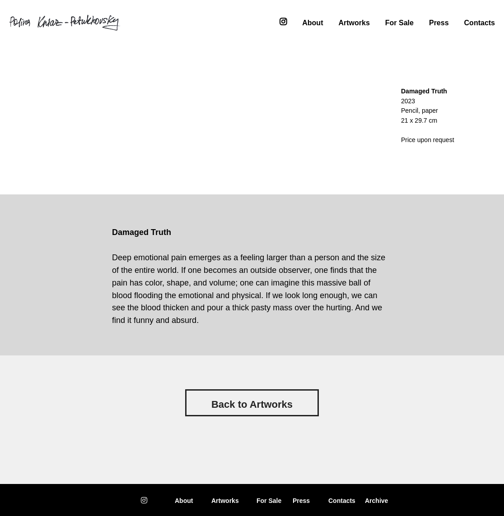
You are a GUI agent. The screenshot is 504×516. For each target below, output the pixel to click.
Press (439, 21)
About (312, 21)
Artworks (353, 21)
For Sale (399, 21)
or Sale (269, 500)
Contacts (479, 21)
